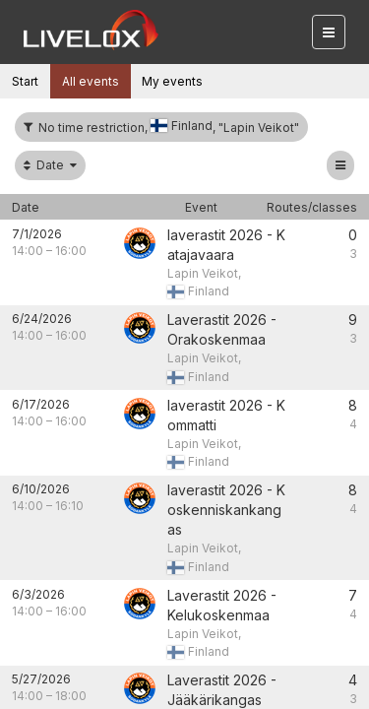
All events (90, 81)
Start (25, 81)
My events (172, 81)
